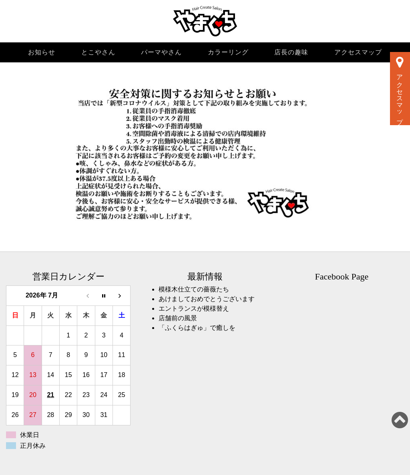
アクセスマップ (358, 52)
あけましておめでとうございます (207, 298)
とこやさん (98, 52)
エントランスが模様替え (194, 308)
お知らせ (41, 52)
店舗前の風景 (178, 318)
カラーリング (228, 52)
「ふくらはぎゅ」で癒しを (197, 327)
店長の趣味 (291, 52)
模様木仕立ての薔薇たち (194, 289)
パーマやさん (161, 52)
